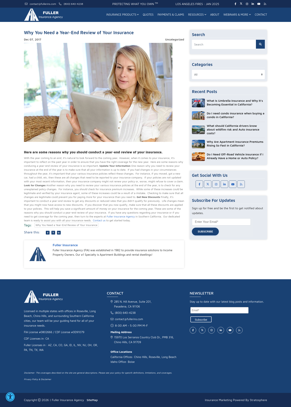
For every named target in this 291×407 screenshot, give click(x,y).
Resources (197, 14)
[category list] (228, 74)
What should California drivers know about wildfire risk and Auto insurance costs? (233, 129)
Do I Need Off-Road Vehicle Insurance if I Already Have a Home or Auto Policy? (235, 156)
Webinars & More (237, 14)
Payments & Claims (171, 14)
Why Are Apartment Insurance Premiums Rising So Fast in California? (235, 143)
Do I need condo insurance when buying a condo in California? (235, 115)
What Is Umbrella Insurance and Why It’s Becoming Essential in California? (235, 102)
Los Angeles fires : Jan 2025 (197, 4)
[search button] (260, 44)
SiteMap (92, 400)
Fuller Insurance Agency (121, 216)
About (214, 14)
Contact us (99, 220)
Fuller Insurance (65, 245)
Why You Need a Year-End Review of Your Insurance (66, 225)
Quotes (148, 14)
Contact (261, 14)
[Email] (219, 310)
